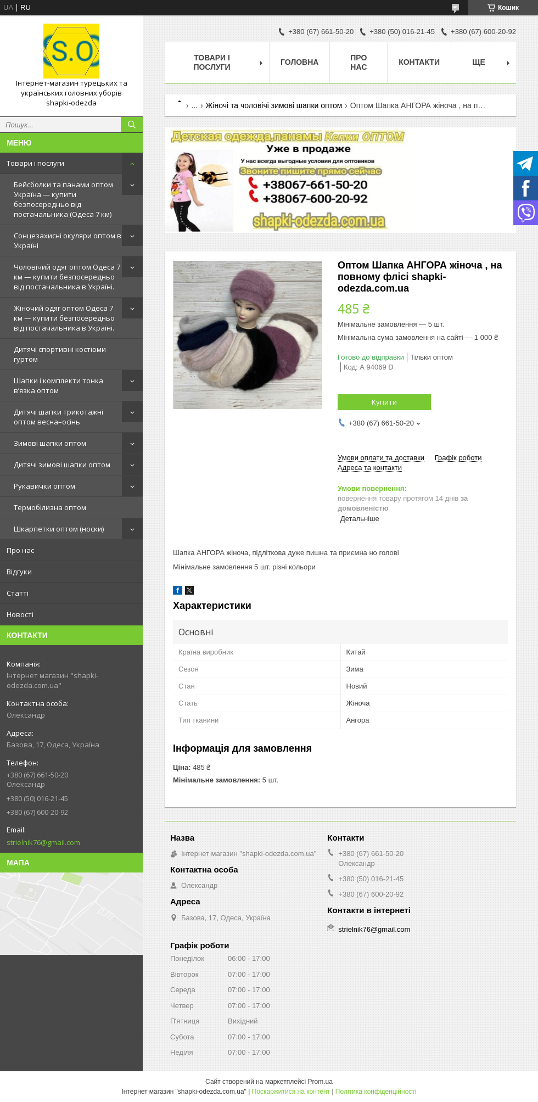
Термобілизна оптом (50, 507)
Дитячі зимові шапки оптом (62, 464)
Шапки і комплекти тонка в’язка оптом (58, 385)
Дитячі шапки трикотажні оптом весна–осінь (58, 417)
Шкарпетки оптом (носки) (59, 529)
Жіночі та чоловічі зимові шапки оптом (274, 105)
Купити (384, 402)
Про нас (20, 550)
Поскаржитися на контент (291, 1091)
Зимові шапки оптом (50, 443)
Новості (20, 614)
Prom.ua (320, 1082)
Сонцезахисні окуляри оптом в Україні (67, 240)
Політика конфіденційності (376, 1091)
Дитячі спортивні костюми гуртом (60, 354)
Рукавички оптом (44, 486)
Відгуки (19, 572)
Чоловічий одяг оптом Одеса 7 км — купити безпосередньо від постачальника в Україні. (67, 277)
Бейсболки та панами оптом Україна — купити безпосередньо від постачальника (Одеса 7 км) (63, 199)
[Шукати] (132, 124)
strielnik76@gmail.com (43, 842)
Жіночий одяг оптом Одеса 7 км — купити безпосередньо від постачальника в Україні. (64, 318)
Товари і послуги (35, 163)
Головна (299, 62)
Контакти (419, 62)
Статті (18, 593)
